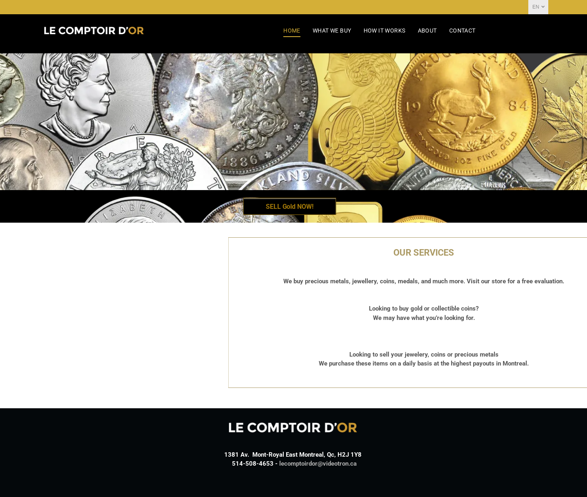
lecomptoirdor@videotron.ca (318, 463)
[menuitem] (292, 30)
